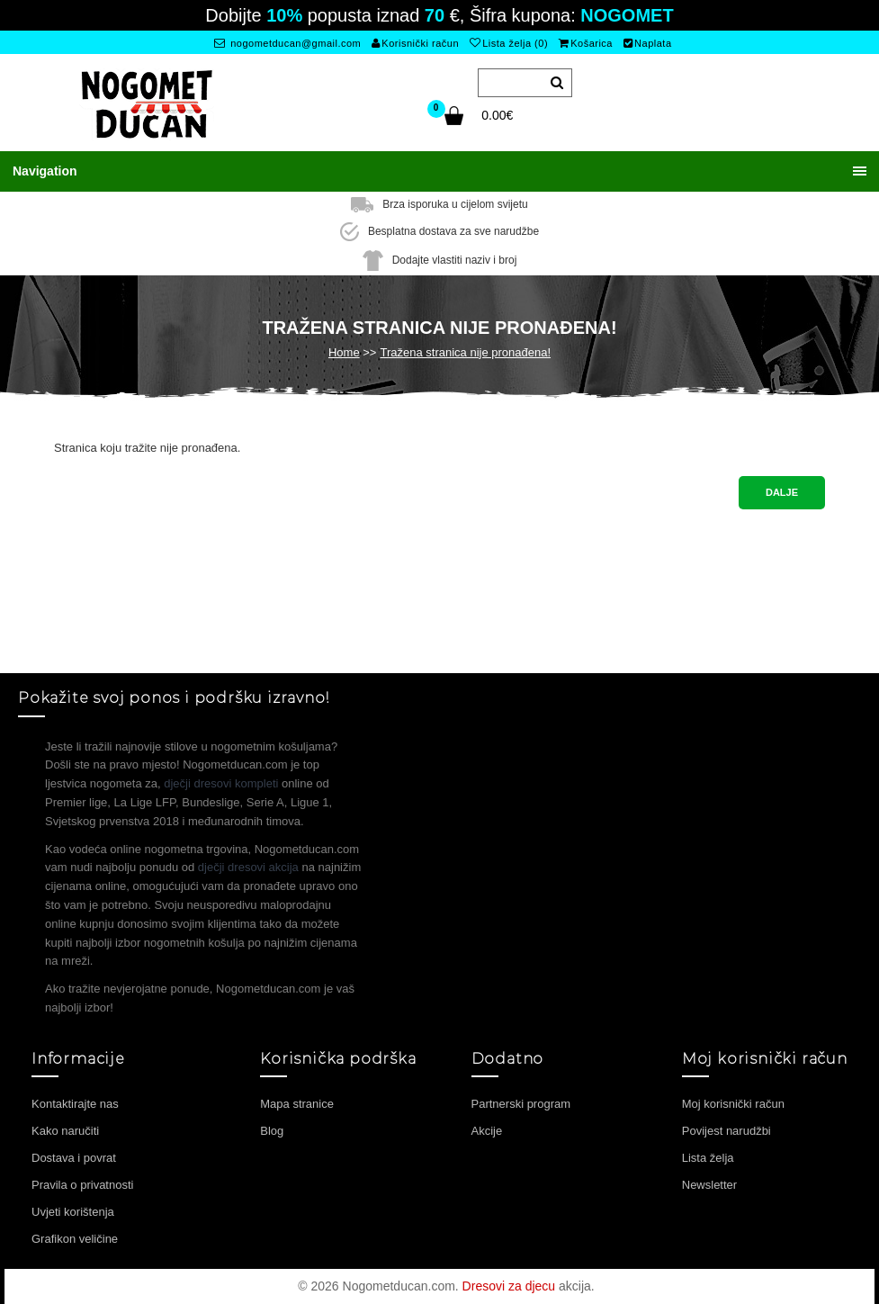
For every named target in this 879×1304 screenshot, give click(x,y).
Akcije (487, 1131)
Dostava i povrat (73, 1158)
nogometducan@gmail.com (287, 43)
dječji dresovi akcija (248, 867)
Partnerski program (521, 1104)
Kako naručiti (65, 1131)
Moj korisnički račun (733, 1104)
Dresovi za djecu (509, 1286)
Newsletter (709, 1185)
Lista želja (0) (509, 43)
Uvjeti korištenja (72, 1212)
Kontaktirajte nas (75, 1104)
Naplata (647, 43)
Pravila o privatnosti (82, 1185)
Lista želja (708, 1158)
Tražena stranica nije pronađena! (465, 352)
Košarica (586, 43)
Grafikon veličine (74, 1239)
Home (344, 352)
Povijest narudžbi (726, 1131)
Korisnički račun (415, 43)
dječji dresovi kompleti (221, 783)
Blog (271, 1131)
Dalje (782, 492)
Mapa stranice (297, 1104)
